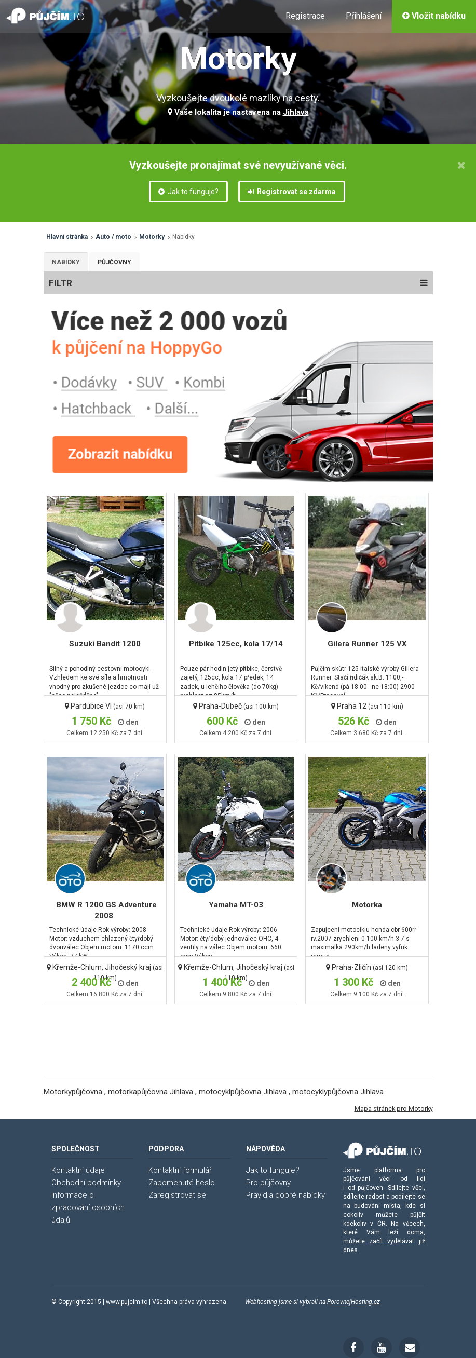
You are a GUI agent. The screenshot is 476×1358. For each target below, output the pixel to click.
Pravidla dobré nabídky (285, 1195)
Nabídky (66, 262)
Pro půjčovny (268, 1182)
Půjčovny (114, 262)
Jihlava (296, 112)
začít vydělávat (391, 1241)
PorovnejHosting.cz (353, 1302)
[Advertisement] (237, 1028)
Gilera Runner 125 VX (367, 643)
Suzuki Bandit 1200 (105, 643)
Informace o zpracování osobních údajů (88, 1207)
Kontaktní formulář (180, 1170)
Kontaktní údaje (78, 1170)
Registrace (305, 16)
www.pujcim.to (126, 1302)
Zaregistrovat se (177, 1195)
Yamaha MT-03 (236, 904)
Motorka (367, 904)
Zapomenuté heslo (181, 1182)
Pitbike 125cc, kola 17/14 (236, 643)
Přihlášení (364, 16)
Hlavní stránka (67, 236)
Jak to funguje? (188, 191)
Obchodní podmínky (86, 1182)
